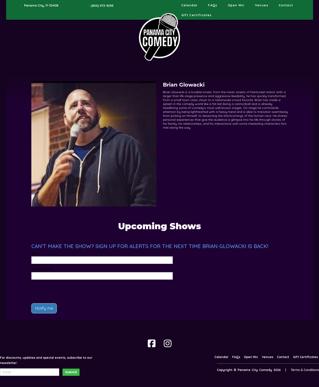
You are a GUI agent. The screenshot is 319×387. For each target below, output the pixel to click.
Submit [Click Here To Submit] (71, 372)
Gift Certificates (196, 15)
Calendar (189, 5)
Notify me (44, 308)
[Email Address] (29, 372)
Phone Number (42, 269)
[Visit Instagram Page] (167, 343)
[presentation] (64, 291)
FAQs (212, 5)
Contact (286, 5)
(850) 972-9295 (102, 6)
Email (35, 253)
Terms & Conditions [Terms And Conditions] (305, 370)
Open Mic (236, 5)
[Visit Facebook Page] (151, 343)
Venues (261, 5)
